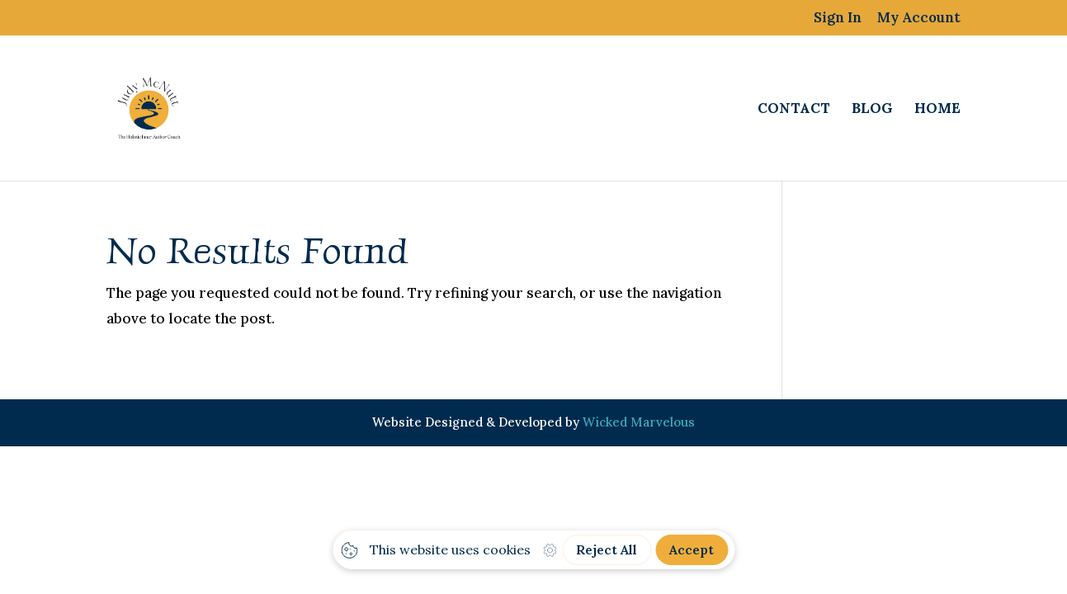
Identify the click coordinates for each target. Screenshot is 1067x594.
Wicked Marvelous (639, 422)
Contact (794, 109)
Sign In (838, 18)
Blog (872, 109)
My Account (919, 18)
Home (937, 109)
